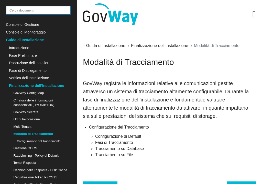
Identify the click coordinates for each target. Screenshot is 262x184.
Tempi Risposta (24, 163)
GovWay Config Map (28, 93)
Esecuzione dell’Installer (28, 63)
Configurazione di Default (118, 136)
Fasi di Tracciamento (114, 142)
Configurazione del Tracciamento (38, 141)
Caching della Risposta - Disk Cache (40, 170)
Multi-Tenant (22, 127)
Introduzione (19, 48)
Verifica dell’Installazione (29, 78)
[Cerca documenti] (38, 10)
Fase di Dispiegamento (28, 70)
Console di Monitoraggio (26, 32)
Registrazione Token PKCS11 (35, 177)
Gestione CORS (25, 148)
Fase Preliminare (23, 55)
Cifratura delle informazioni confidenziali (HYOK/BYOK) (33, 102)
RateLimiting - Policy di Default (35, 155)
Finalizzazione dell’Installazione (36, 86)
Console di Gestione (22, 24)
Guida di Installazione (25, 40)
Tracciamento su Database (119, 148)
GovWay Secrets (25, 112)
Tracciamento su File (114, 155)
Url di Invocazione (26, 119)
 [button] (254, 14)
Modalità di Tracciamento (33, 134)
